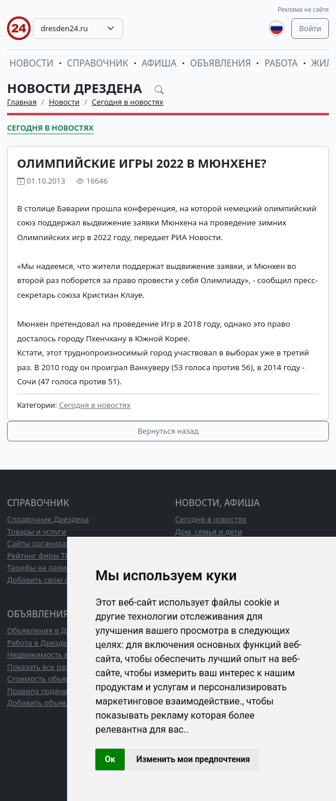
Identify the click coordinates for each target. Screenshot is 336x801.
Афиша (159, 63)
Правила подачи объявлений (60, 691)
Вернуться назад (168, 431)
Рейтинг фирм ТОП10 (46, 555)
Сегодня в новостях (128, 102)
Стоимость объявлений (49, 678)
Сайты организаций (43, 543)
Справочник (97, 63)
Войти (310, 28)
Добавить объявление (47, 702)
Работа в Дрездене (41, 642)
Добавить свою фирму (48, 579)
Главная (21, 102)
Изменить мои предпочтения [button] (193, 759)
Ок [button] (110, 759)
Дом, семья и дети (208, 531)
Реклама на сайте (303, 9)
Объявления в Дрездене (51, 630)
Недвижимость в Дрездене (56, 654)
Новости (31, 63)
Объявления (220, 63)
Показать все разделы (47, 667)
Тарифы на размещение (51, 567)
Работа (280, 63)
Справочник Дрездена (48, 519)
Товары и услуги (36, 531)
